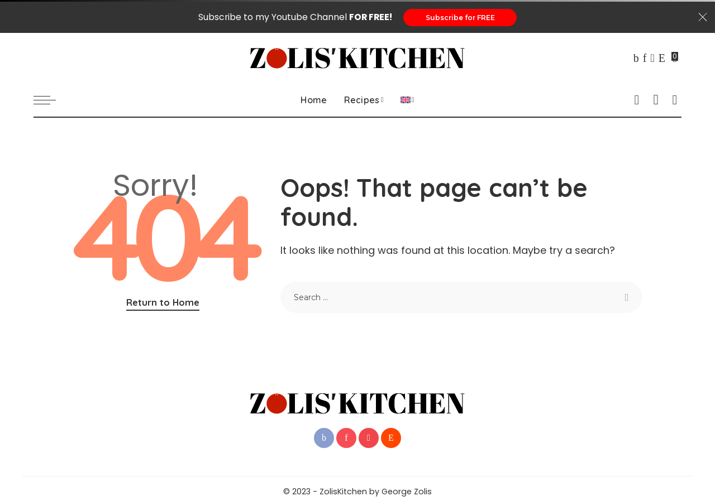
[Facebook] (636, 59)
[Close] (702, 17)
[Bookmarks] (675, 59)
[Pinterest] (645, 59)
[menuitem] (407, 100)
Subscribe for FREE (460, 17)
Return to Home (162, 303)
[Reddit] (662, 59)
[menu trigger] (50, 100)
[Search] (674, 100)
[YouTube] (652, 59)
